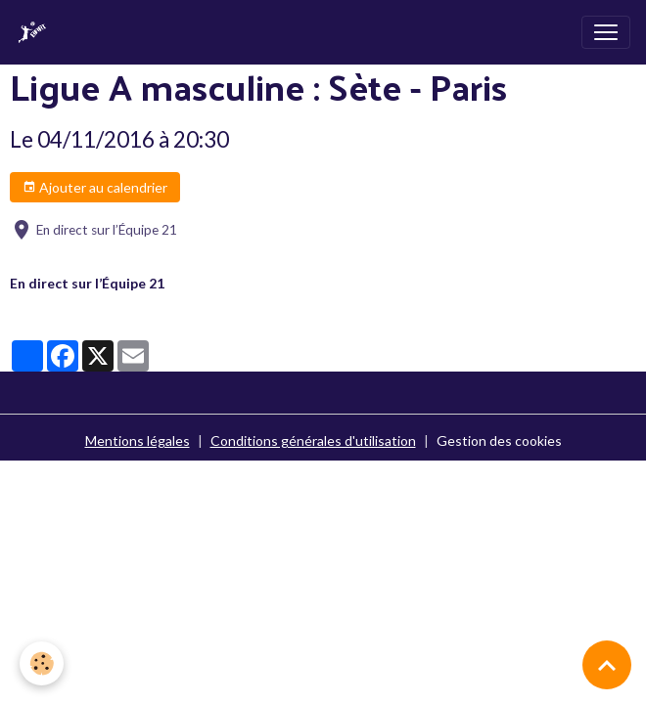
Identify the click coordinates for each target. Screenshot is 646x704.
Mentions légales (137, 440)
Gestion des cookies (499, 440)
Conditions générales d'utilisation (313, 440)
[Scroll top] (606, 664)
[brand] (36, 32)
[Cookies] (42, 663)
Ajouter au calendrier (95, 188)
